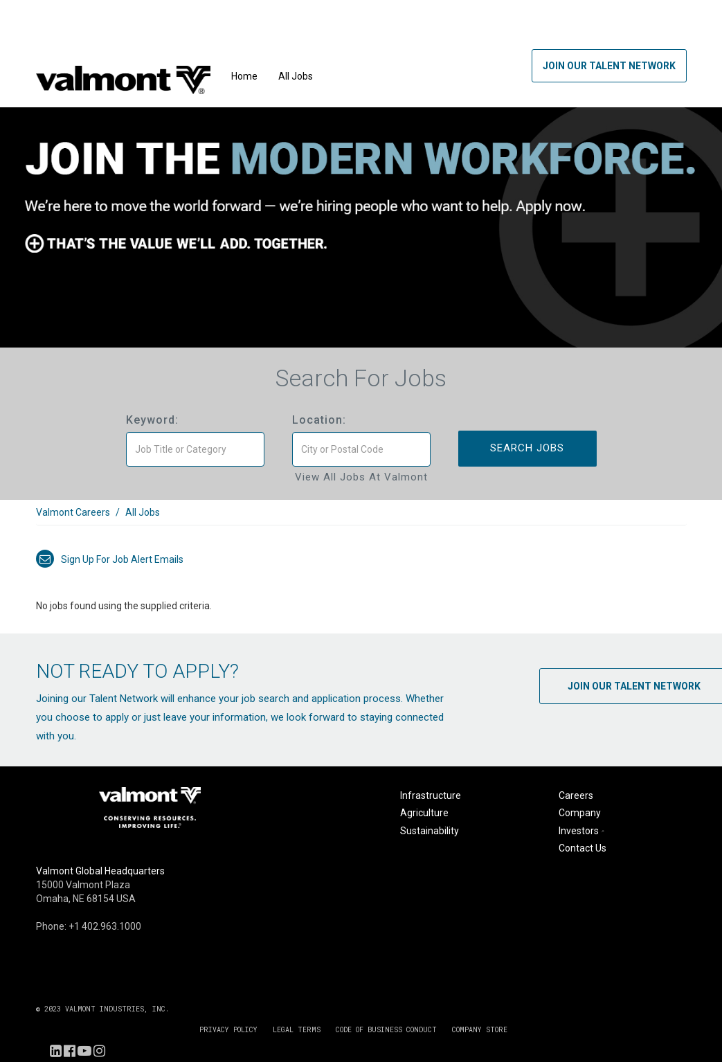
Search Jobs (527, 448)
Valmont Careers (73, 512)
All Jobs (295, 76)
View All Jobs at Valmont (361, 477)
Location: (319, 419)
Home (244, 76)
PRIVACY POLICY (228, 1029)
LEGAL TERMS (297, 1029)
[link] (361, 519)
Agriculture (424, 812)
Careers (576, 795)
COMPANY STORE (479, 1029)
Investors (583, 830)
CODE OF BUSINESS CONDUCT (386, 1029)
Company (580, 812)
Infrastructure (430, 795)
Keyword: (152, 419)
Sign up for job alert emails (109, 559)
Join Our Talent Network (609, 65)
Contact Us (582, 848)
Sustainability (429, 830)
